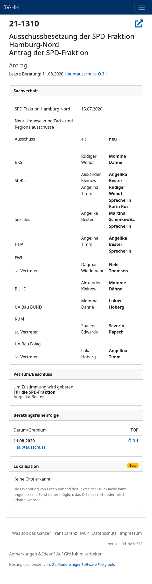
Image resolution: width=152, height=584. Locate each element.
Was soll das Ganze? (31, 533)
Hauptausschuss (80, 74)
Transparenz (65, 533)
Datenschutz (104, 533)
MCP (84, 533)
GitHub (71, 554)
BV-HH (11, 7)
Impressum (131, 533)
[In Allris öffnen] (139, 23)
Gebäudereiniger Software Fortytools (83, 564)
